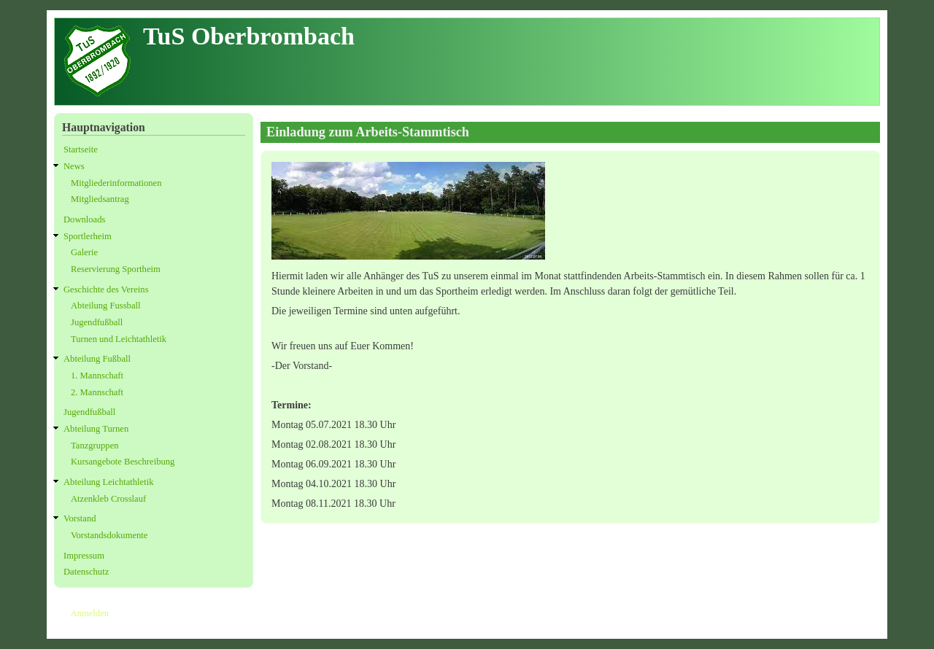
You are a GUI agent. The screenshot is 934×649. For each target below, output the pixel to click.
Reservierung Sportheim (116, 269)
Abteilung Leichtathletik (108, 482)
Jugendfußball (97, 322)
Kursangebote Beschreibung (122, 461)
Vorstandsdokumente (109, 535)
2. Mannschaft (97, 392)
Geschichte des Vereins (106, 289)
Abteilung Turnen (95, 429)
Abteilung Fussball (106, 305)
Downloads (84, 219)
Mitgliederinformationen (116, 183)
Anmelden (90, 613)
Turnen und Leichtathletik (118, 339)
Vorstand (79, 518)
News (74, 166)
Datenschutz (86, 572)
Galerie (84, 252)
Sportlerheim (87, 236)
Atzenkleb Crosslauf (108, 499)
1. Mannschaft (97, 375)
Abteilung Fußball (97, 359)
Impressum (83, 556)
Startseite (80, 149)
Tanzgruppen (95, 445)
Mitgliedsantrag (100, 199)
